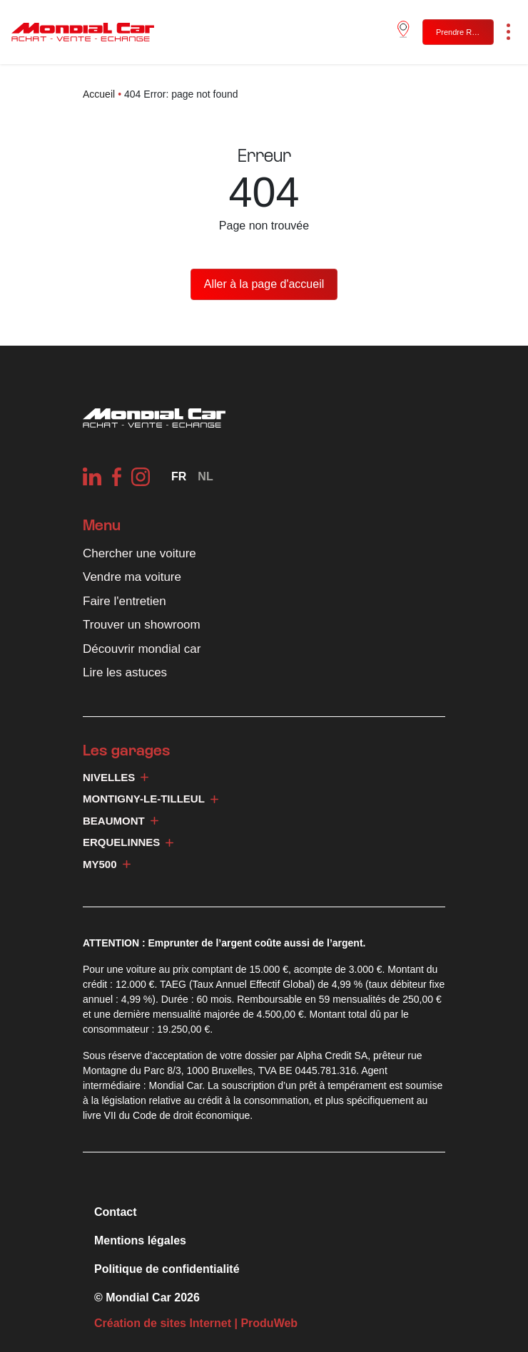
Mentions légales (140, 1240)
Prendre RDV (459, 32)
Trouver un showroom (141, 624)
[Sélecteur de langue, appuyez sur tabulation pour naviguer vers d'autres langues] (178, 476)
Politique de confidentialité (167, 1269)
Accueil (99, 94)
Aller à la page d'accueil (264, 284)
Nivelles (115, 777)
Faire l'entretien (124, 601)
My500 (107, 864)
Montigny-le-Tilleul (150, 799)
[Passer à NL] (205, 476)
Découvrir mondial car (141, 649)
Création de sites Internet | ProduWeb (196, 1323)
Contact (115, 1212)
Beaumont (120, 821)
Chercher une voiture (139, 553)
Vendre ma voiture (132, 577)
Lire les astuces (125, 672)
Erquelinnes (128, 842)
